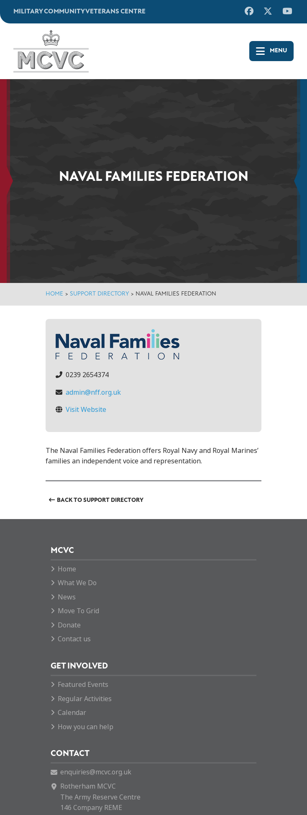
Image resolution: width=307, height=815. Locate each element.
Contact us (74, 639)
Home (54, 294)
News (67, 597)
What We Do (77, 583)
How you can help (85, 727)
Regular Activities (85, 699)
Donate (69, 625)
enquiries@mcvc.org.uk (95, 772)
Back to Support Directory (100, 500)
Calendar (72, 712)
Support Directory (99, 294)
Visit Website (86, 409)
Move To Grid (78, 611)
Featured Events (83, 684)
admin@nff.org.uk (93, 392)
